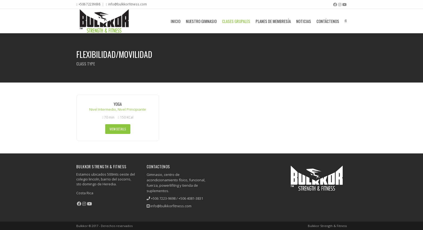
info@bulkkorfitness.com (127, 4)
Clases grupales (236, 21)
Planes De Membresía (273, 21)
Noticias (303, 21)
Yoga (118, 104)
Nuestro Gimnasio (201, 21)
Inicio (175, 21)
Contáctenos (327, 21)
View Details (118, 129)
